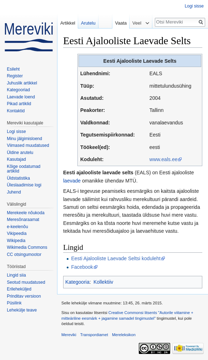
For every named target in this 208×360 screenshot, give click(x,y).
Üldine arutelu (20, 152)
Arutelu (88, 23)
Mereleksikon (124, 335)
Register (15, 75)
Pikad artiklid (19, 103)
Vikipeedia (16, 233)
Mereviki (68, 335)
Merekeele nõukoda (25, 212)
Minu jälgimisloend (24, 138)
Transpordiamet (94, 335)
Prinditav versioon (24, 296)
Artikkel (67, 23)
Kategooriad (18, 89)
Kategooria (77, 282)
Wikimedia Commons (27, 247)
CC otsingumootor (24, 254)
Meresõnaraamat (23, 219)
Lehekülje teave (22, 310)
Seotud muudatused (26, 282)
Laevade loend (21, 96)
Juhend (14, 192)
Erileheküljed (19, 289)
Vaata (119, 23)
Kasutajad (16, 159)
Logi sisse (194, 6)
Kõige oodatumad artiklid (23, 169)
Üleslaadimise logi (24, 184)
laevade (72, 181)
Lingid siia (16, 275)
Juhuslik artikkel (22, 83)
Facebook (82, 267)
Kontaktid (16, 110)
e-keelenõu (17, 226)
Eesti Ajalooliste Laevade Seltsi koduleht (116, 258)
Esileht (13, 69)
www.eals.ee (163, 159)
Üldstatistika (18, 178)
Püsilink (14, 302)
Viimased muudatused (28, 145)
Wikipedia (16, 240)
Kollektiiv (103, 282)
